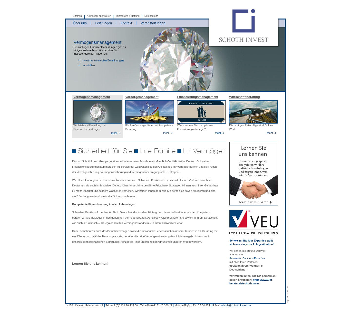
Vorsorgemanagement (141, 97)
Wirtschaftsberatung (244, 97)
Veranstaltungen (153, 23)
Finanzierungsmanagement (197, 97)
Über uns (80, 23)
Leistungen (103, 23)
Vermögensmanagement (91, 97)
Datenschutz (151, 16)
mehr (114, 132)
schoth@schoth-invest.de (236, 305)
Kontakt (126, 23)
